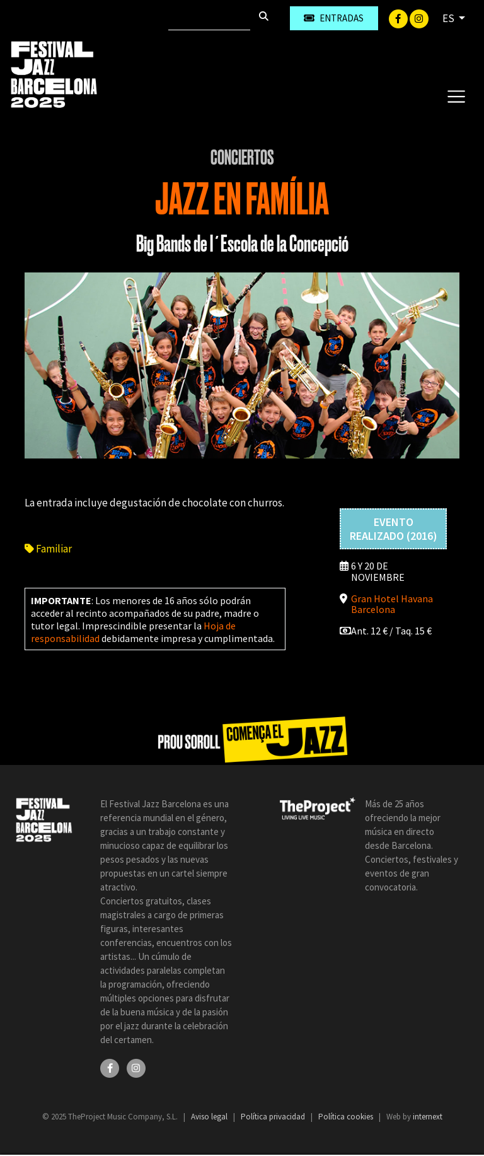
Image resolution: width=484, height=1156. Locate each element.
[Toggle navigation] (456, 96)
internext (427, 1116)
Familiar (48, 549)
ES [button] (449, 18)
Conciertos (242, 158)
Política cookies (346, 1116)
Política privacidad (274, 1116)
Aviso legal (210, 1116)
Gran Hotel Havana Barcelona (392, 604)
